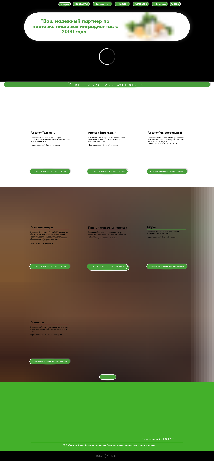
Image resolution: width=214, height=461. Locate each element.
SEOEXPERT (168, 439)
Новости (160, 4)
